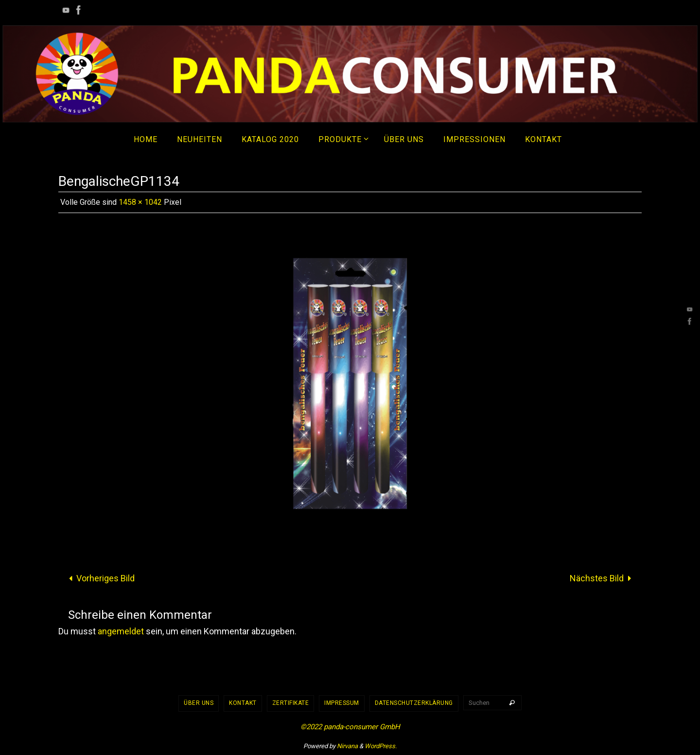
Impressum (341, 703)
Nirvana (347, 746)
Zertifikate (290, 703)
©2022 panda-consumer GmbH (350, 726)
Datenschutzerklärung (414, 703)
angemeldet (121, 631)
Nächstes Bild (603, 578)
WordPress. (381, 746)
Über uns (198, 703)
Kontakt (243, 703)
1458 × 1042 (140, 202)
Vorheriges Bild (99, 578)
